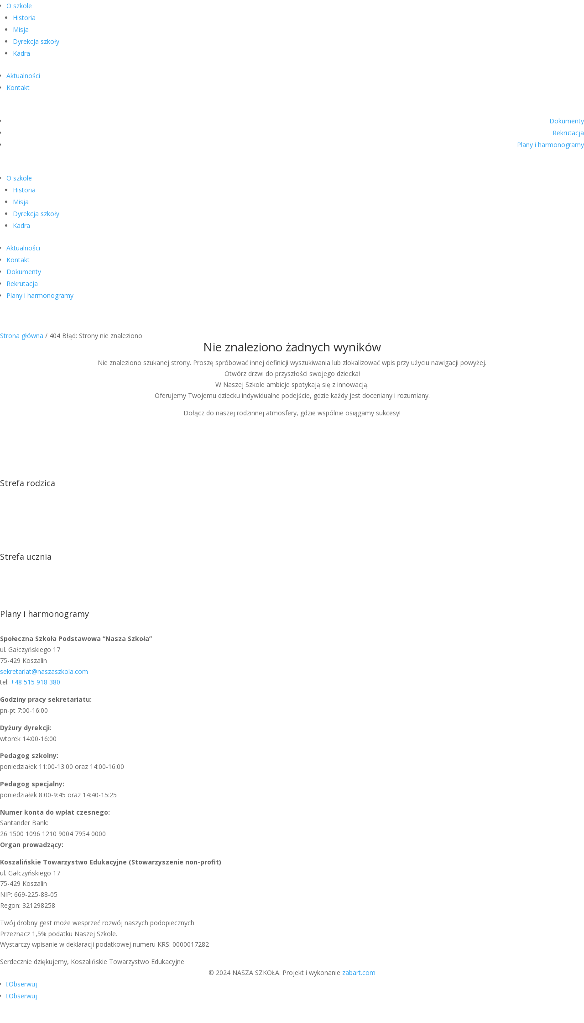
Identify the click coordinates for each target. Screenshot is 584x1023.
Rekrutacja (568, 132)
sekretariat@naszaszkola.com (44, 671)
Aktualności (23, 75)
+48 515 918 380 (35, 682)
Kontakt (18, 87)
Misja (21, 29)
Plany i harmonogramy (550, 144)
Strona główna (21, 335)
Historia (24, 17)
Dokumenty (566, 121)
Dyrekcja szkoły (36, 41)
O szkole (19, 5)
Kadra (21, 53)
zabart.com (358, 972)
